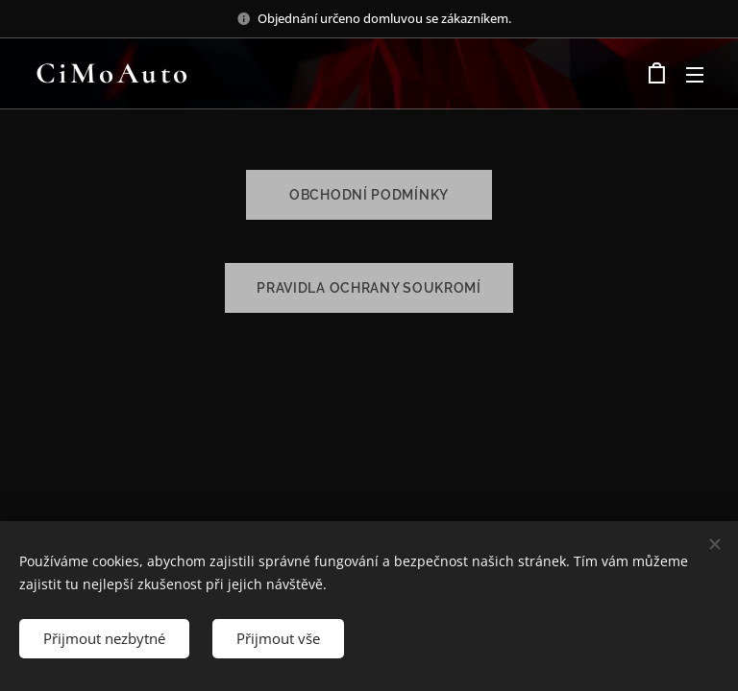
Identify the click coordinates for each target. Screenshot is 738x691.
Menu (694, 75)
